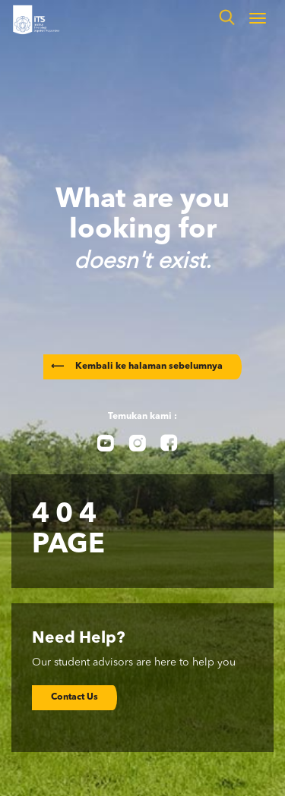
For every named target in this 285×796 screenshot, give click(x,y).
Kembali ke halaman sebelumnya (137, 366)
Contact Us (74, 697)
